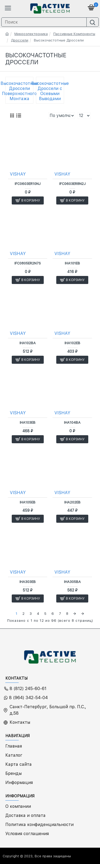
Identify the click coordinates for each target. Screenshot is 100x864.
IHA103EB (27, 422)
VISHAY (18, 174)
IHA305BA (72, 582)
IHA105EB (27, 502)
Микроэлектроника (31, 34)
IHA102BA (27, 343)
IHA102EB (72, 343)
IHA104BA (72, 422)
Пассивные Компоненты (74, 34)
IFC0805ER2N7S (27, 263)
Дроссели (19, 40)
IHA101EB (72, 263)
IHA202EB (72, 502)
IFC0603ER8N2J (72, 184)
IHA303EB (27, 582)
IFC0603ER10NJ (28, 184)
